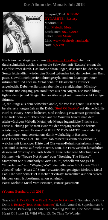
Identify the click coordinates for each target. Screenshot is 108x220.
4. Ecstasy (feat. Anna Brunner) (32, 204)
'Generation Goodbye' (62, 60)
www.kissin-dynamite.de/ (71, 40)
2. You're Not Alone (59, 200)
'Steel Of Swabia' (66, 108)
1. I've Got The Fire (31, 200)
